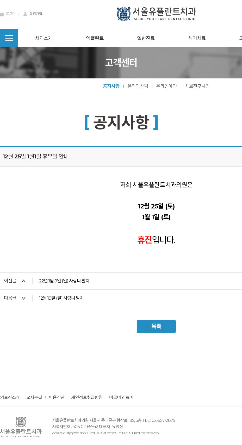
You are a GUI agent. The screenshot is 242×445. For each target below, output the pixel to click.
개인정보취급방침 (86, 397)
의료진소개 (10, 397)
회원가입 (32, 14)
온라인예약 (166, 86)
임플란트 (95, 38)
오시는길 (34, 397)
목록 (156, 326)
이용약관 (56, 397)
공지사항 (111, 86)
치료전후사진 (197, 86)
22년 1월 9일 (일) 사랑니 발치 (64, 280)
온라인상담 (137, 86)
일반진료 (146, 38)
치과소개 (44, 38)
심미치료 (197, 38)
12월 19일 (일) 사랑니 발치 (61, 298)
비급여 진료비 (121, 397)
